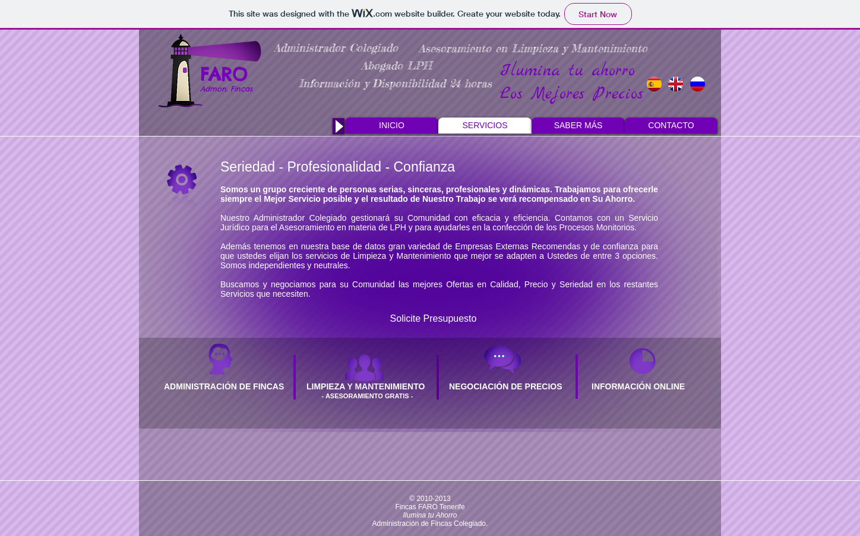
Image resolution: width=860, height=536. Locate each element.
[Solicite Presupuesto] (433, 318)
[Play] (338, 126)
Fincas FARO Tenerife (429, 507)
